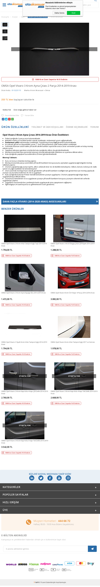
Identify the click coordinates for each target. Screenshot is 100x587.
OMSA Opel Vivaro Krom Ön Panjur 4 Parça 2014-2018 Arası (73, 293)
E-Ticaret (42, 584)
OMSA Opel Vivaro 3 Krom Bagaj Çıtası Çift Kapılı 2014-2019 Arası (72, 244)
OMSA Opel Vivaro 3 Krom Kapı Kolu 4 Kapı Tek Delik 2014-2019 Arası (74, 392)
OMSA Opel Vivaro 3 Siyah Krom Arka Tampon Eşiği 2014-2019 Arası (24, 343)
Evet (73, 13)
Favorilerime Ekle (10, 115)
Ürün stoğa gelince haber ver (25, 110)
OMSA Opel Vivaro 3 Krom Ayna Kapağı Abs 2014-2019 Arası (23, 293)
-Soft (36, 584)
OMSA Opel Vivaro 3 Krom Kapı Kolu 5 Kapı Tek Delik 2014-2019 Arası (24, 442)
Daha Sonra (59, 13)
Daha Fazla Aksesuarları (34, 201)
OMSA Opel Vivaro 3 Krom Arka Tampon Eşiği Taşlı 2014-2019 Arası (24, 244)
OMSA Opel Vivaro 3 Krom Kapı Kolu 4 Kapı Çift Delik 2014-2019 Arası (24, 392)
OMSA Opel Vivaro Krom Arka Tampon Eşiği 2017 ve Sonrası (73, 342)
